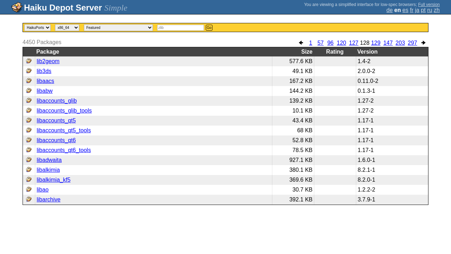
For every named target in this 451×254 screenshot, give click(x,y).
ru (429, 10)
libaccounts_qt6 (56, 140)
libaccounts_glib (57, 101)
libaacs (45, 81)
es (405, 10)
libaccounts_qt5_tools (64, 130)
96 (330, 43)
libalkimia (48, 170)
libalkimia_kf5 (53, 180)
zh (437, 10)
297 (412, 43)
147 (388, 43)
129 (376, 43)
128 (365, 43)
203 (400, 43)
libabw (44, 91)
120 (341, 43)
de (390, 10)
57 (320, 43)
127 (353, 43)
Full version (429, 4)
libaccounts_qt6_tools (64, 150)
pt (423, 10)
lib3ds (44, 71)
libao (43, 190)
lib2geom (48, 61)
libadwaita (49, 160)
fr (411, 10)
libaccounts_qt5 (56, 120)
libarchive (49, 199)
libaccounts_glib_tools (64, 111)
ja (417, 10)
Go (209, 28)
